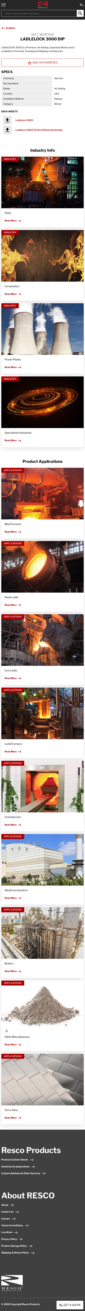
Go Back (8, 28)
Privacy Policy (12, 1239)
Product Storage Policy (17, 1245)
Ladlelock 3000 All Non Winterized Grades (39, 129)
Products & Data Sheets (17, 1159)
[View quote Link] (82, 4)
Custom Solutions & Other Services (23, 1173)
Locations (9, 1232)
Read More (13, 220)
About (7, 1204)
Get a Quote (70, 1305)
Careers (8, 1218)
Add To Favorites (42, 63)
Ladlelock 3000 (24, 120)
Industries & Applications (18, 1166)
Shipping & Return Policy (18, 1252)
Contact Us (10, 1211)
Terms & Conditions (15, 1225)
